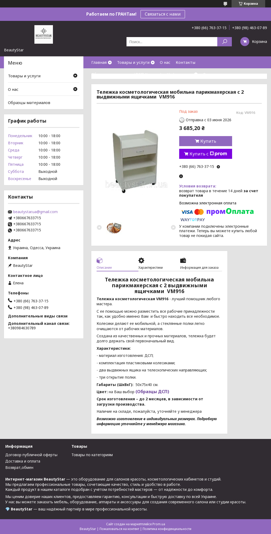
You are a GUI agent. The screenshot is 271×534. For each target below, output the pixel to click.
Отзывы (210, 74)
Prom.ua (158, 524)
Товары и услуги (133, 62)
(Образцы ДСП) (151, 391)
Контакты (185, 62)
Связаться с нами (163, 14)
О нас (165, 62)
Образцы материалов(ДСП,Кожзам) (126, 74)
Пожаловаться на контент (119, 529)
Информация (180, 74)
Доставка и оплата (22, 461)
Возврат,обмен (19, 467)
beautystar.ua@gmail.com (35, 211)
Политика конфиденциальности (167, 529)
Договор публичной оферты (31, 454)
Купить (208, 141)
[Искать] (224, 41)
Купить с (208, 154)
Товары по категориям (92, 454)
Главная (99, 62)
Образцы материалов (29, 102)
